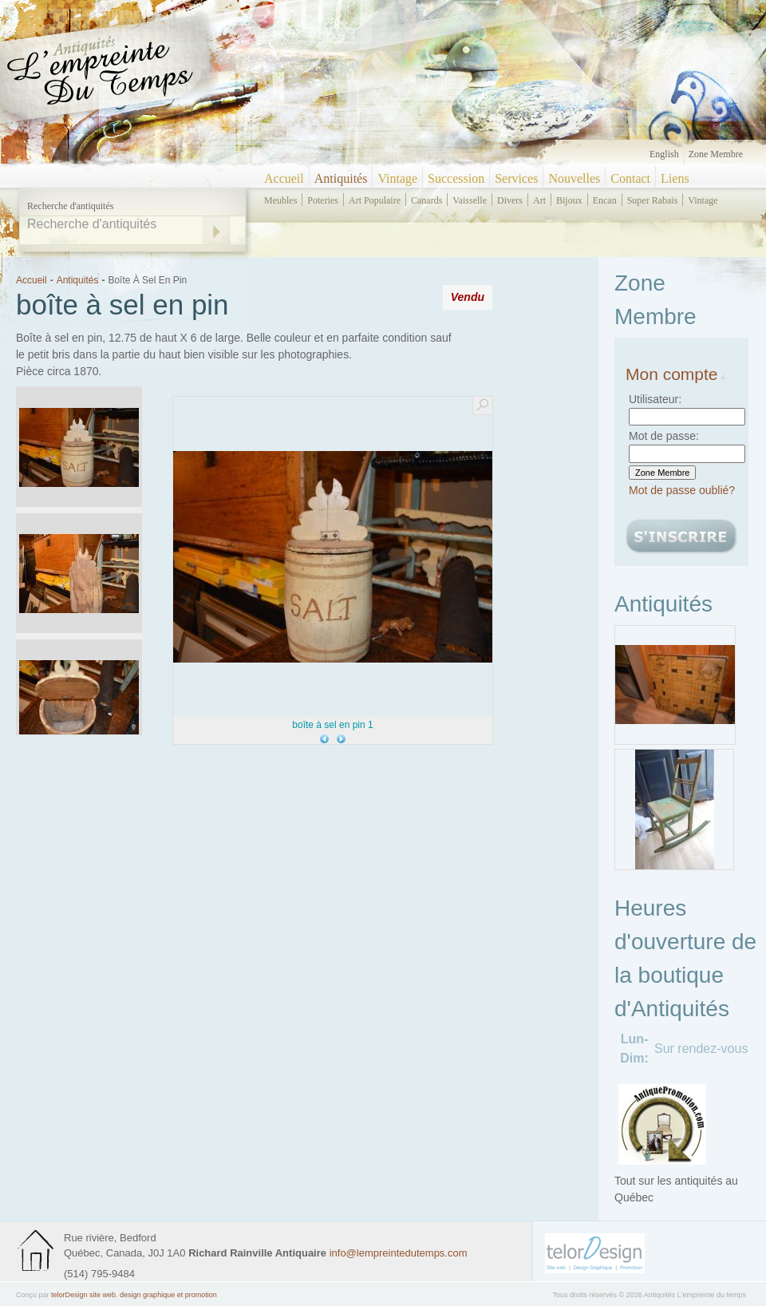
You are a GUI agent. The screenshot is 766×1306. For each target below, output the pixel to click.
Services (516, 178)
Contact (630, 178)
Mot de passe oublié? (682, 490)
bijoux (569, 200)
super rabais (652, 200)
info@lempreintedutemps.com (399, 1253)
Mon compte (677, 374)
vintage (702, 200)
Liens (675, 178)
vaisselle (469, 200)
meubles (280, 200)
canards (426, 200)
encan (605, 200)
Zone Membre (716, 154)
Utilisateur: (655, 399)
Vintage (397, 178)
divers (510, 200)
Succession (456, 178)
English (664, 154)
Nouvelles (574, 178)
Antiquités (341, 178)
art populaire (375, 200)
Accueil (284, 178)
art (539, 200)
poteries (322, 200)
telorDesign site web (83, 1295)
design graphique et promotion (168, 1295)
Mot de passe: (664, 435)
